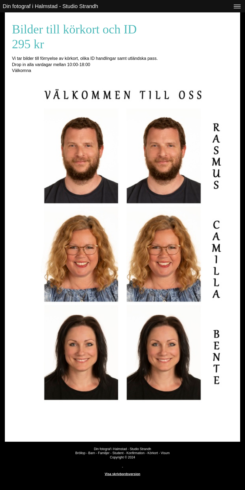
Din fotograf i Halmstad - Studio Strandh (50, 6)
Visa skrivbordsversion (122, 474)
